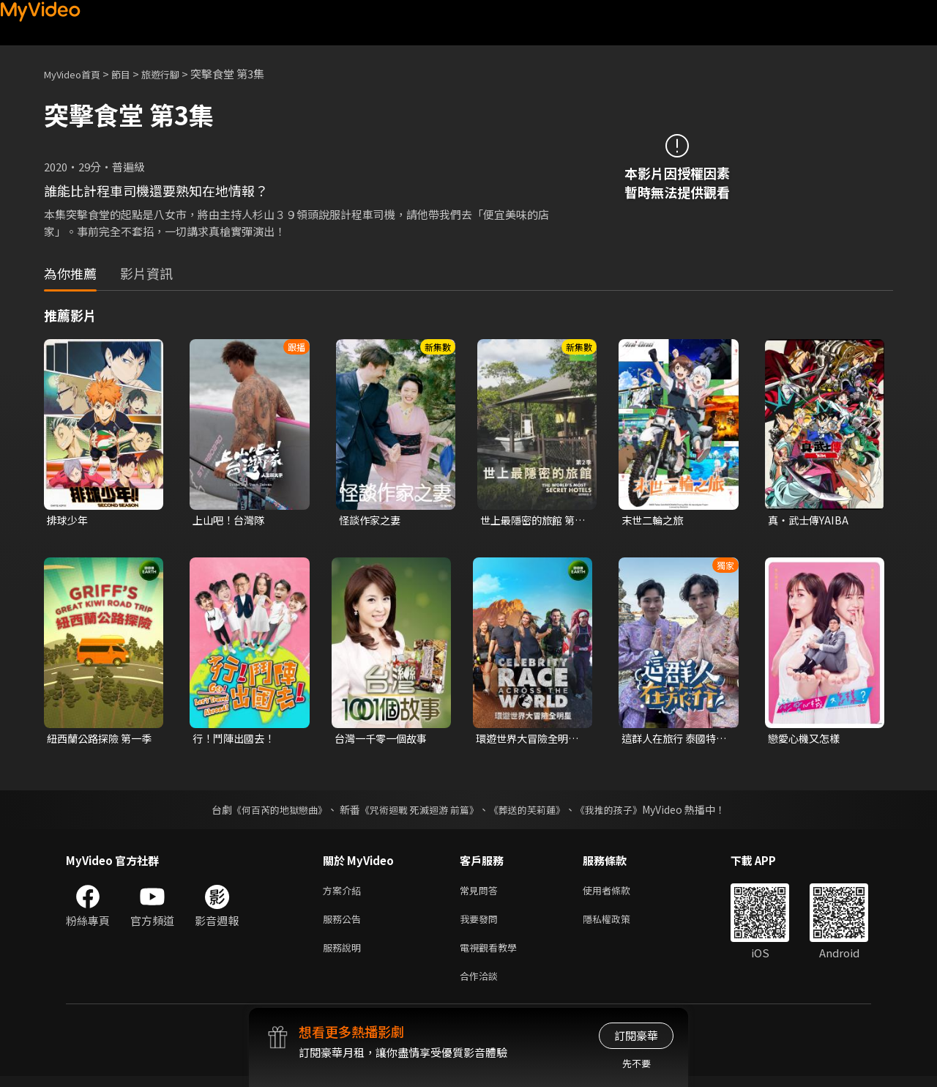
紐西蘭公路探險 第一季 (97, 740)
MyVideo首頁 (77, 73)
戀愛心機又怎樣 (806, 740)
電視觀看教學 (493, 954)
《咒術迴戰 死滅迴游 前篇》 (418, 811)
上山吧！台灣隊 (231, 520)
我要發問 (482, 924)
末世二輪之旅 (654, 520)
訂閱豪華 (636, 1035)
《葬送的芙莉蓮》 (533, 811)
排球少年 (69, 520)
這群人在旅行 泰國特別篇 (672, 740)
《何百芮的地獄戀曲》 (270, 811)
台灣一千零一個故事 (384, 740)
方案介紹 (345, 893)
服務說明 (345, 954)
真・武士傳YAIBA (810, 520)
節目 (132, 73)
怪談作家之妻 (372, 520)
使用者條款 (618, 893)
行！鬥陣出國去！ (236, 740)
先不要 (636, 1063)
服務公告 (345, 924)
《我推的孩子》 (620, 811)
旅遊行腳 (176, 73)
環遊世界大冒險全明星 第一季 (525, 740)
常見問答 (482, 893)
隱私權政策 (618, 924)
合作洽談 (482, 985)
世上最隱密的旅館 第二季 (530, 521)
